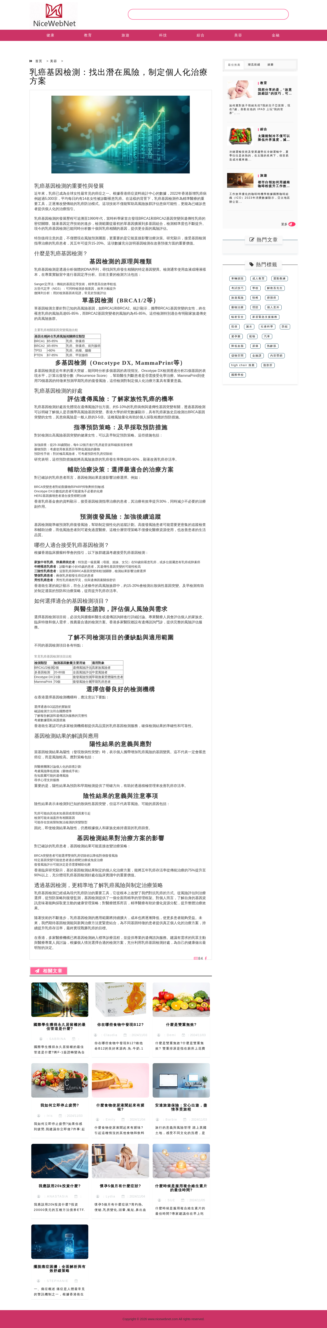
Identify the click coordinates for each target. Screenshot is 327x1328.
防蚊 (285, 326)
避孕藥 (236, 336)
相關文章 (49, 970)
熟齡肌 (271, 346)
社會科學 (267, 326)
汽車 (267, 336)
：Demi (166, 1035)
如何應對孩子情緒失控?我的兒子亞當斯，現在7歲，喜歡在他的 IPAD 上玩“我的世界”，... (260, 109)
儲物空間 (237, 355)
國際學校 (237, 374)
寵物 (252, 336)
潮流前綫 (254, 64)
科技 (163, 35)
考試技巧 (237, 288)
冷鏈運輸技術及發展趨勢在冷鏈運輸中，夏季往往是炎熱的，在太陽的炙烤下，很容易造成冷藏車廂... (259, 155)
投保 (234, 326)
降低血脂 (237, 346)
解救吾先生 (275, 288)
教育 (88, 35)
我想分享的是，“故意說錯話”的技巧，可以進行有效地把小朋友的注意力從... (275, 95)
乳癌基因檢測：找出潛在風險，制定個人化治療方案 (119, 76)
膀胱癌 (271, 297)
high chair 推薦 (243, 365)
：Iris (45, 1115)
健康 (50, 35)
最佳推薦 (234, 64)
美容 (238, 35)
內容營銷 (276, 355)
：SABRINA (52, 1039)
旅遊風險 (237, 297)
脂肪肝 (268, 365)
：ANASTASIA (52, 1196)
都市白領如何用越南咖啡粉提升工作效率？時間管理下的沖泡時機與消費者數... (274, 187)
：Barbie (166, 1119)
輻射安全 (237, 316)
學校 (255, 288)
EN (50, 46)
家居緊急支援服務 (264, 316)
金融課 (257, 355)
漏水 (249, 326)
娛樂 (271, 64)
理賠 (255, 307)
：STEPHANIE (52, 1281)
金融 (276, 35)
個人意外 (273, 307)
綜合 (201, 35)
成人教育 (258, 278)
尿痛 (255, 346)
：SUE (166, 1200)
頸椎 (255, 297)
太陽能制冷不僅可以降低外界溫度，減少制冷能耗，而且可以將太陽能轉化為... (274, 141)
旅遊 (126, 35)
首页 (38, 61)
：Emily (106, 1119)
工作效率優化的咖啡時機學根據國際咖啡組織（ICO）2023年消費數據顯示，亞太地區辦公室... (259, 197)
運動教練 (279, 278)
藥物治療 (237, 307)
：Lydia (106, 1196)
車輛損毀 (237, 278)
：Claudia (105, 1035)
